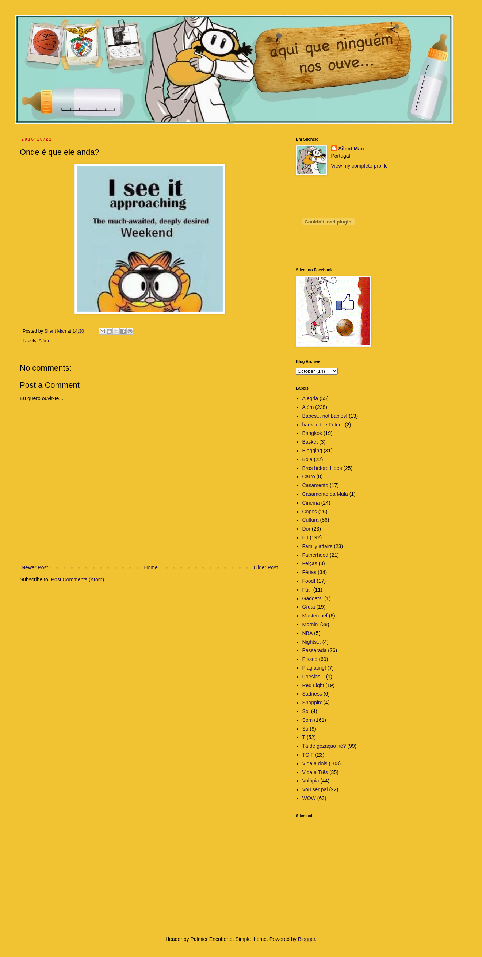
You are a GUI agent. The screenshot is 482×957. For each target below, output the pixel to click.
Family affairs (317, 546)
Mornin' (310, 624)
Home (150, 567)
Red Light (313, 685)
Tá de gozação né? (324, 746)
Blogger (306, 939)
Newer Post (35, 567)
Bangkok (312, 433)
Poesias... (313, 677)
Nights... (311, 642)
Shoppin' (312, 702)
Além (43, 340)
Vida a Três (315, 772)
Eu (305, 537)
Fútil (307, 590)
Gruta (308, 607)
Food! (308, 581)
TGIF (308, 755)
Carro (308, 476)
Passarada (314, 650)
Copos (309, 511)
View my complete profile (359, 166)
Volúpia (310, 781)
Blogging (312, 450)
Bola (307, 459)
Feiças (309, 563)
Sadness (312, 694)
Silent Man (351, 149)
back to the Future (323, 425)
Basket (310, 442)
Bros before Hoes (322, 468)
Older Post (266, 567)
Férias (309, 572)
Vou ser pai (315, 789)
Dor (306, 529)
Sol (306, 711)
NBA (307, 633)
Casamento (315, 485)
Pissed (310, 659)
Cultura (310, 520)
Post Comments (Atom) (77, 579)
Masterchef (315, 616)
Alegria (310, 398)
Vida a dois (315, 763)
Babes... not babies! (325, 416)
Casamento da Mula (325, 494)
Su (305, 729)
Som (307, 720)
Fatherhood (315, 555)
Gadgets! (312, 598)
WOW (309, 798)
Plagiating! (314, 668)
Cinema (311, 503)
